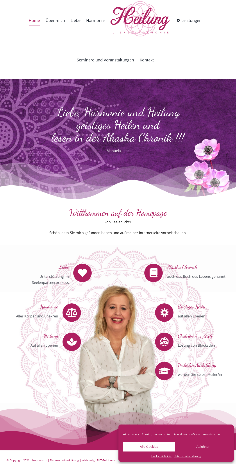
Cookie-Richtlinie (161, 456)
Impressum (39, 460)
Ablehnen (203, 446)
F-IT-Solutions (106, 460)
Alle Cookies (149, 446)
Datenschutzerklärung (187, 456)
